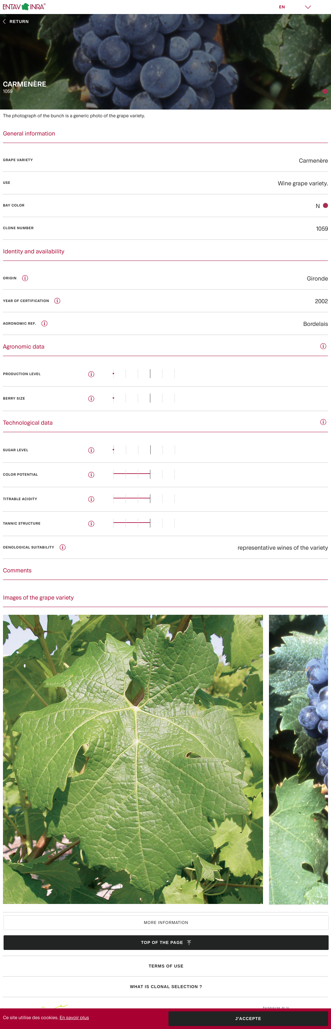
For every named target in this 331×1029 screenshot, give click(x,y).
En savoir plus (74, 1017)
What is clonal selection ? (166, 986)
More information (166, 922)
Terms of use (166, 966)
